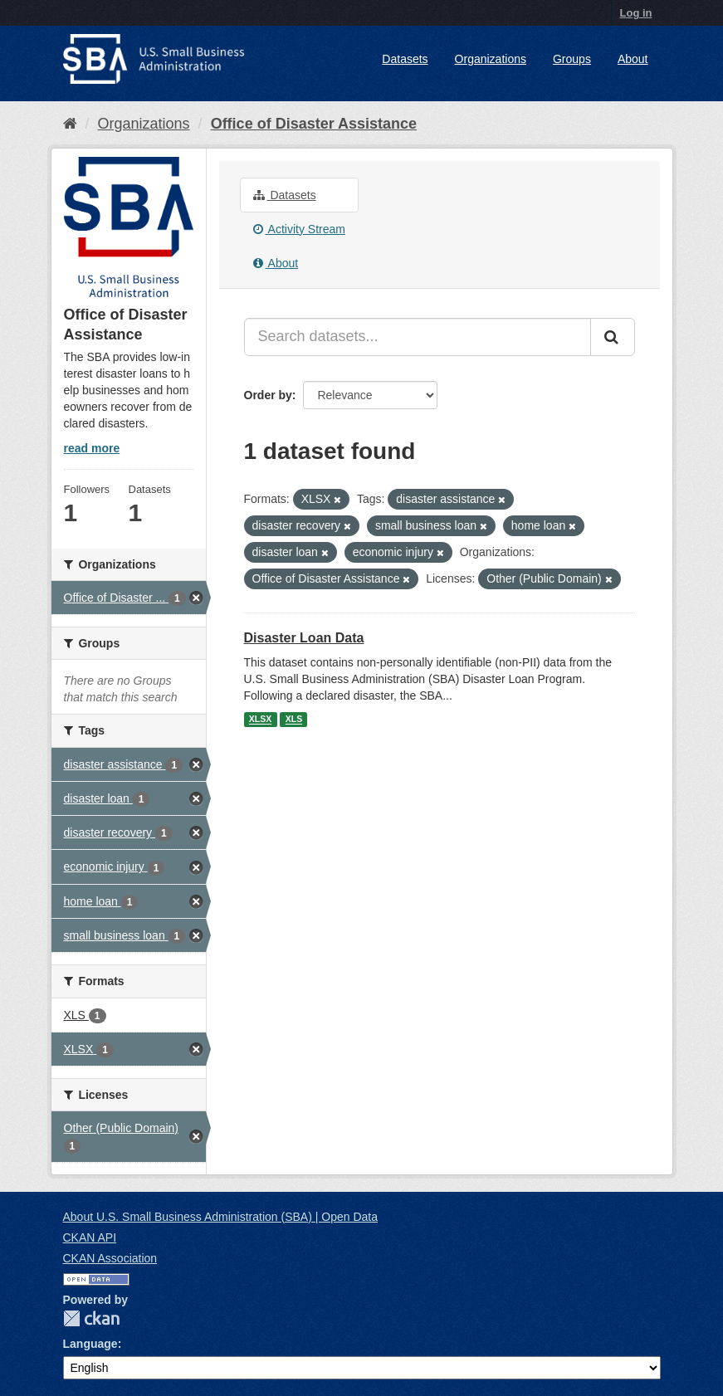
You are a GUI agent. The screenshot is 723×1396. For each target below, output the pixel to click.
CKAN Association (110, 1258)
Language (90, 1343)
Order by (268, 395)
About (633, 59)
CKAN (91, 1318)
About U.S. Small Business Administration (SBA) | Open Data (220, 1216)
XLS (294, 720)
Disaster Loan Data (304, 638)
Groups (572, 59)
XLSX (260, 720)
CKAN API (90, 1237)
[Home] (70, 123)
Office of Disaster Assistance (314, 123)
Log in (636, 13)
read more (92, 448)
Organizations (490, 59)
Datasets (404, 59)
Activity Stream (299, 229)
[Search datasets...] (417, 337)
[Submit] (612, 337)
